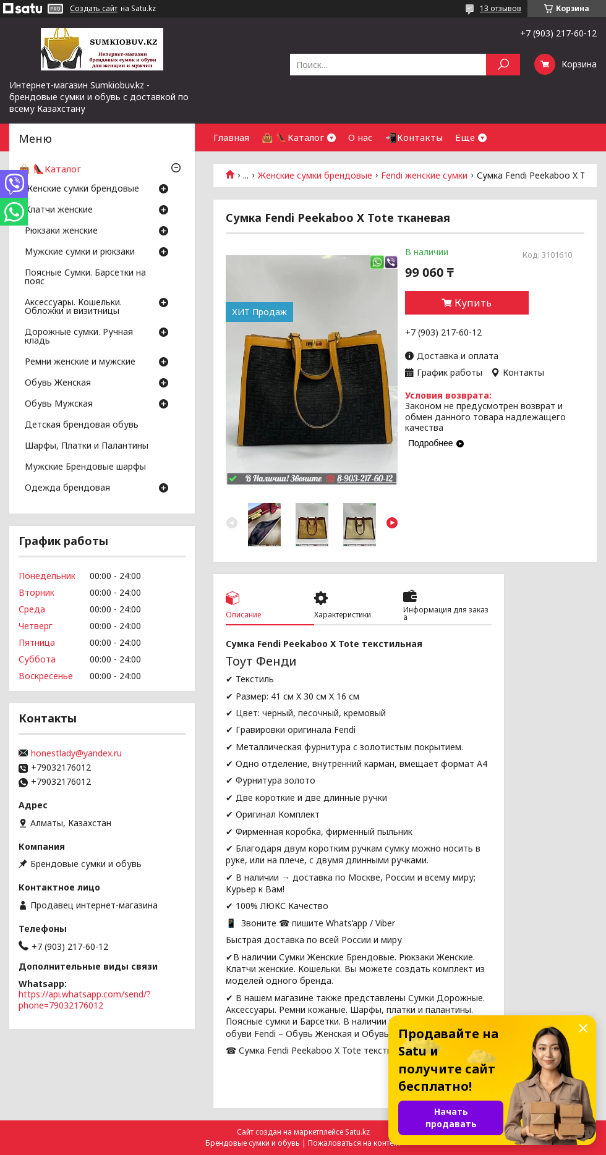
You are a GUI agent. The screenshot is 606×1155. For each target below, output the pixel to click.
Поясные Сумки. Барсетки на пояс (85, 277)
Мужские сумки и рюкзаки (80, 252)
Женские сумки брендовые (315, 175)
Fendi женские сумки (424, 175)
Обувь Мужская (59, 404)
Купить (473, 303)
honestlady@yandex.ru (76, 753)
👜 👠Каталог (293, 137)
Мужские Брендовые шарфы (85, 467)
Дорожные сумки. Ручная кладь (79, 337)
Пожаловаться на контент (354, 1143)
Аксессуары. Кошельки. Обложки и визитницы (73, 307)
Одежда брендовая (67, 488)
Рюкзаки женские (61, 231)
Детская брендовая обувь (82, 425)
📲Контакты (414, 137)
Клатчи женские (59, 210)
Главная (231, 137)
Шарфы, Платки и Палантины (86, 446)
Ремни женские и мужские (80, 362)
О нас (360, 137)
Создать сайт (93, 8)
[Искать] (503, 64)
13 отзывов (500, 8)
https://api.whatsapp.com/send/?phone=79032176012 (85, 999)
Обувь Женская (58, 383)
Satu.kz (357, 1132)
